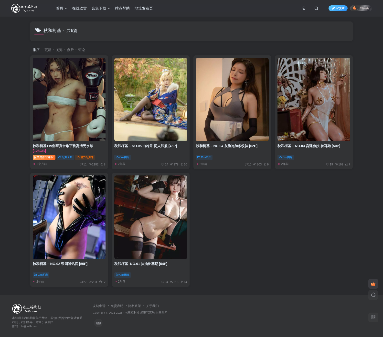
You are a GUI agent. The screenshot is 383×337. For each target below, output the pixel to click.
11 (83, 164)
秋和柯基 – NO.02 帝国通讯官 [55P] (60, 264)
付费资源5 (44, 157)
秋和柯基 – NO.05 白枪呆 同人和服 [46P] (145, 146)
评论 (81, 50)
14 (164, 164)
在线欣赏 (79, 8)
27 (83, 282)
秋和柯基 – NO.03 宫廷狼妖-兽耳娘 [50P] (308, 146)
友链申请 (99, 306)
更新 (47, 50)
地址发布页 (144, 8)
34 (164, 282)
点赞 (70, 50)
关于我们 (152, 306)
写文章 (338, 8)
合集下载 (101, 8)
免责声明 (117, 306)
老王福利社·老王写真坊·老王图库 (146, 312)
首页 (61, 8)
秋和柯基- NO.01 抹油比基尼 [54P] (140, 264)
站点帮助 (122, 8)
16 (248, 164)
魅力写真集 (85, 157)
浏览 (59, 50)
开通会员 (361, 8)
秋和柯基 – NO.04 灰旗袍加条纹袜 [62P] (226, 146)
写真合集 (65, 157)
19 (329, 164)
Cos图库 (122, 157)
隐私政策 (134, 306)
